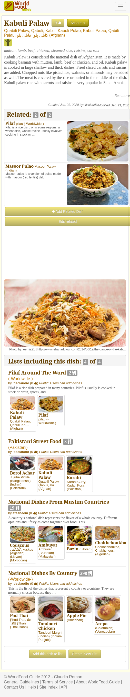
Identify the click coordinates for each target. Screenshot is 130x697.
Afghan (57, 35)
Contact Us (14, 687)
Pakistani (17, 447)
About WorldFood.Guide (98, 682)
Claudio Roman (68, 677)
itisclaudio (91, 105)
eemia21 (29, 349)
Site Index (48, 687)
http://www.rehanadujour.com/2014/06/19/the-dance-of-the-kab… (81, 349)
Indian (10, 170)
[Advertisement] (66, 262)
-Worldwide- (34, 124)
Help (31, 687)
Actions (78, 23)
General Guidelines (21, 682)
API (64, 687)
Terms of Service (57, 682)
